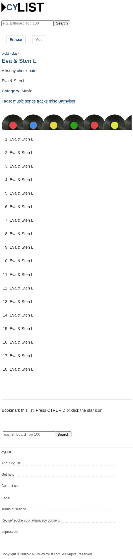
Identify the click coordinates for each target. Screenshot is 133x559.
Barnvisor (67, 101)
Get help (7, 474)
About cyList (10, 463)
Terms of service (13, 509)
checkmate (27, 70)
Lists (15, 53)
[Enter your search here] (27, 23)
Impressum (9, 532)
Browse (16, 39)
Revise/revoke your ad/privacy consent (30, 520)
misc (53, 101)
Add (39, 39)
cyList (5, 53)
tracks (42, 101)
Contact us (9, 486)
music (18, 101)
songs (30, 101)
